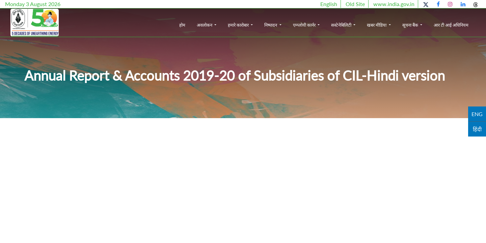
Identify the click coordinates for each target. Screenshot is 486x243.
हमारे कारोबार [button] (239, 25)
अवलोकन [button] (205, 25)
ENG (477, 114)
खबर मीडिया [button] (377, 25)
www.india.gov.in (393, 4)
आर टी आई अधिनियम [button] (451, 25)
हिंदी (477, 129)
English (328, 4)
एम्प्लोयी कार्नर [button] (305, 25)
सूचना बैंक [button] (410, 25)
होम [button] (182, 25)
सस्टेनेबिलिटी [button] (341, 25)
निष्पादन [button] (271, 25)
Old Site (355, 4)
